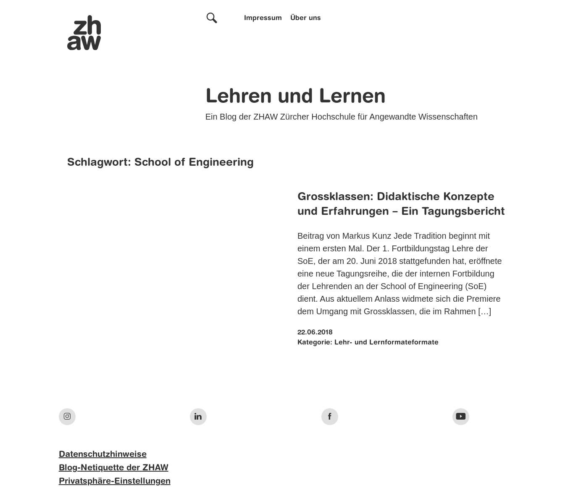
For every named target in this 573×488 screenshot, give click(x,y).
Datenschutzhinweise (103, 455)
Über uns (305, 18)
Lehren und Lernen (295, 97)
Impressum (263, 18)
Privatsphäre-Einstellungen (115, 482)
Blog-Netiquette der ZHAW (113, 468)
